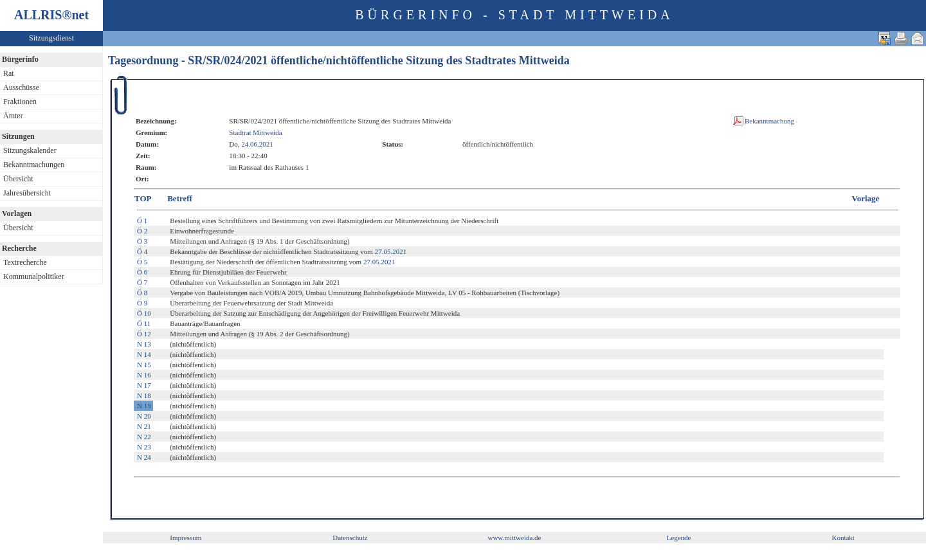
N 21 (144, 426)
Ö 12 (144, 334)
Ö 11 (143, 323)
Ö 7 (142, 282)
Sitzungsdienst (51, 37)
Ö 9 (142, 303)
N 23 (144, 447)
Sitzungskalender (30, 150)
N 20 (144, 416)
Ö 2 (142, 231)
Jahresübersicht (27, 192)
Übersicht (18, 178)
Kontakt (842, 537)
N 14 (144, 354)
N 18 (144, 395)
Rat (8, 73)
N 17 (144, 385)
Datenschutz (349, 537)
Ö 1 (142, 220)
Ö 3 (142, 241)
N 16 (144, 375)
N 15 (144, 364)
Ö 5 (142, 262)
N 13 (144, 344)
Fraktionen (20, 101)
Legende (679, 537)
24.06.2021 (257, 144)
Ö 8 (142, 292)
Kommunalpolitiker (33, 276)
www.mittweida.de (514, 537)
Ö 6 (142, 272)
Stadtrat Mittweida (255, 132)
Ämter (13, 115)
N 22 (144, 436)
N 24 (144, 457)
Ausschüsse (21, 87)
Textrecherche (25, 262)
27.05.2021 (391, 251)
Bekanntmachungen (33, 164)
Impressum (185, 537)
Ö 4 (142, 251)
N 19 (144, 406)
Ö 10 (144, 313)
